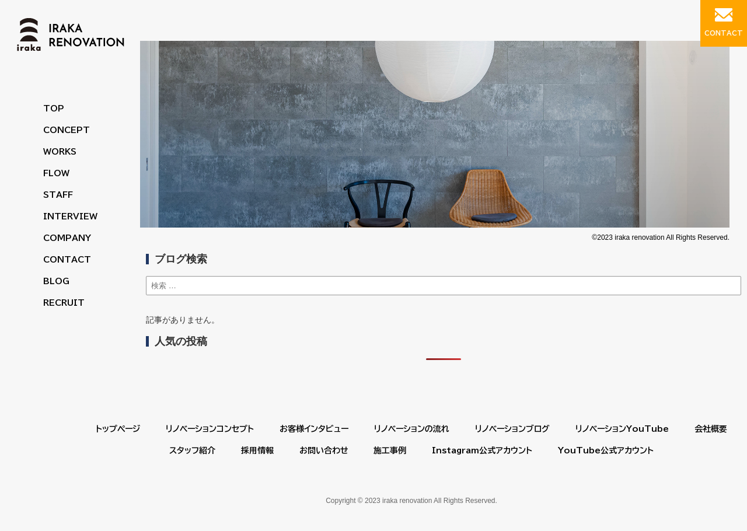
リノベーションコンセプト (210, 429)
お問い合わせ (323, 450)
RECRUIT (64, 303)
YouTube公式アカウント (606, 450)
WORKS (59, 152)
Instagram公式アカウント (482, 450)
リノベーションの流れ (411, 429)
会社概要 (710, 429)
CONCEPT (66, 130)
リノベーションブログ (512, 429)
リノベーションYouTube (622, 429)
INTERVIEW (70, 216)
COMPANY (67, 238)
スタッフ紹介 (192, 450)
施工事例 (390, 450)
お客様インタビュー (314, 429)
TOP (53, 108)
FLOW (56, 173)
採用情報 (257, 450)
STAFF (58, 195)
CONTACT (67, 260)
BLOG (56, 281)
